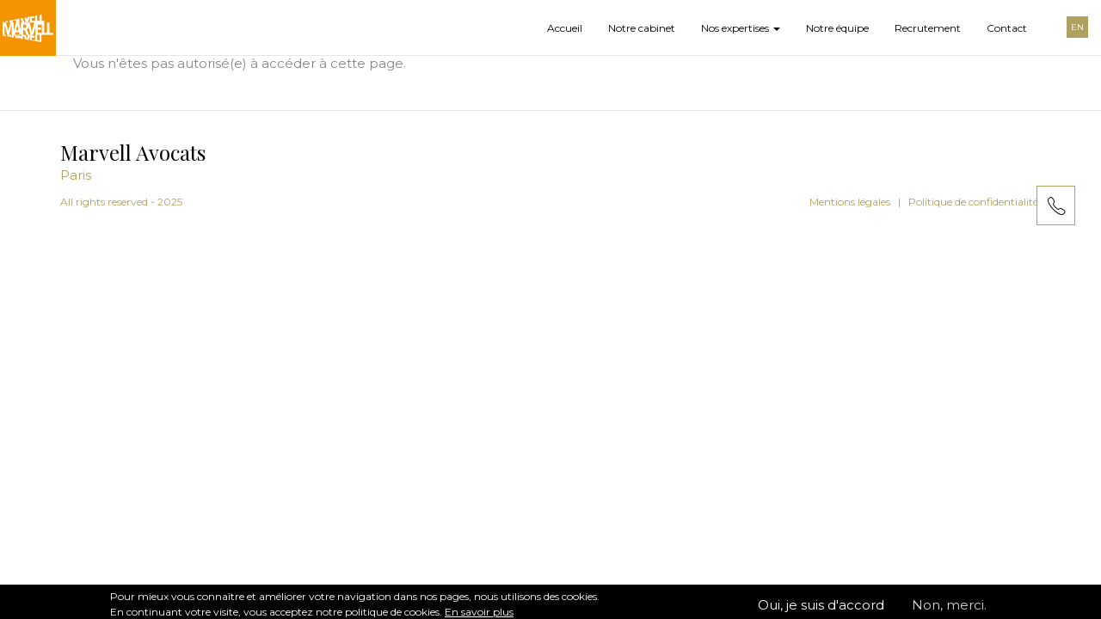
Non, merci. (949, 609)
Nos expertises (740, 27)
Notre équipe (837, 27)
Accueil (564, 27)
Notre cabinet (641, 27)
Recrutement (928, 27)
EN (1077, 27)
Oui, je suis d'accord (821, 609)
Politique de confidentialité (973, 201)
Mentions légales (849, 201)
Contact (1007, 27)
